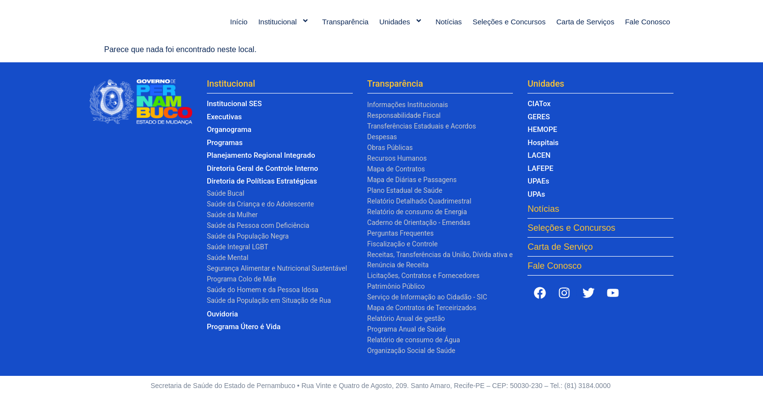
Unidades (402, 26)
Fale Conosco (647, 26)
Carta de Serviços (585, 26)
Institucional (284, 26)
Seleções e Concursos (508, 26)
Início (239, 26)
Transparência (345, 26)
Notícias (449, 26)
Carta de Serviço (560, 256)
